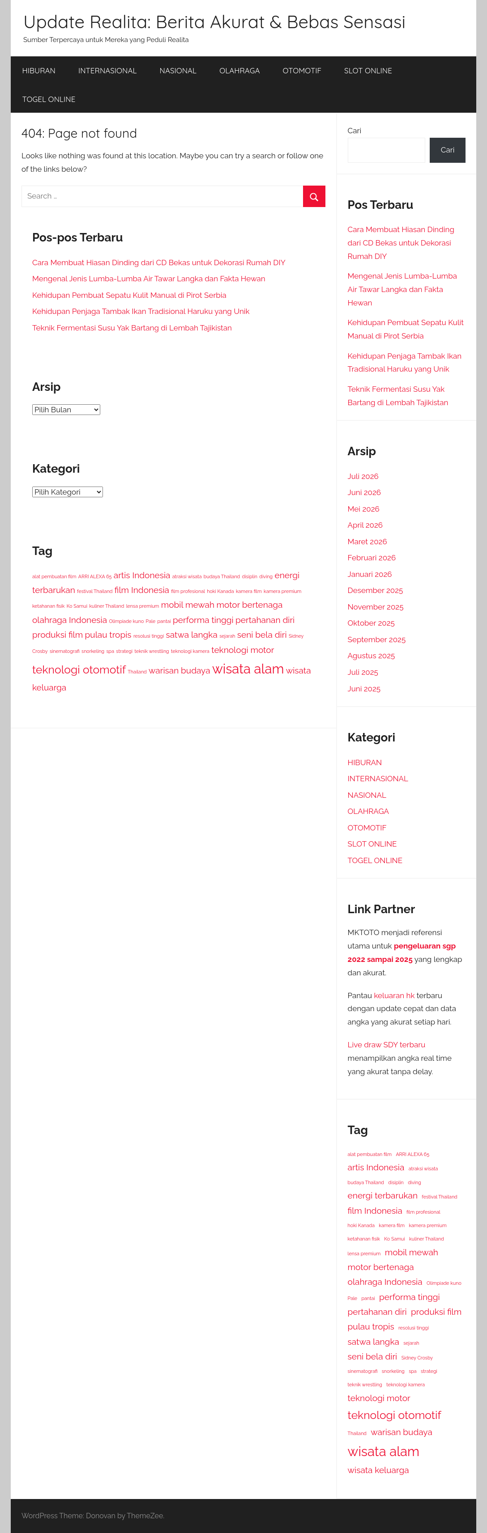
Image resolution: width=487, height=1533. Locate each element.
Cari (355, 130)
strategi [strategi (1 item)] (124, 651)
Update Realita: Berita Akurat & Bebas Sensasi (214, 21)
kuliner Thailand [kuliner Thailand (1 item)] (106, 606)
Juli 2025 (363, 672)
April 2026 (365, 525)
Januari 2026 (370, 574)
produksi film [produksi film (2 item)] (57, 634)
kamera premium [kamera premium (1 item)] (282, 591)
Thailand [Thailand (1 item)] (137, 671)
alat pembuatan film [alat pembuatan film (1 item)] (54, 576)
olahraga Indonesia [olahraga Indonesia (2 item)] (69, 620)
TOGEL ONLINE (49, 99)
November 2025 (376, 606)
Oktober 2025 (371, 622)
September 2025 (377, 639)
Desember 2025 (375, 590)
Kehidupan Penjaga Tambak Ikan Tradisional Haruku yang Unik (141, 311)
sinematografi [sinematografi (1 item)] (65, 651)
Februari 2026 (372, 557)
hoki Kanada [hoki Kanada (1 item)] (220, 591)
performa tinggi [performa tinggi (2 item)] (203, 620)
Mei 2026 (364, 508)
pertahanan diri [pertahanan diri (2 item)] (265, 620)
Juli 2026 (363, 476)
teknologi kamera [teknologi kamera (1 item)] (190, 651)
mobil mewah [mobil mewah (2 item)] (187, 605)
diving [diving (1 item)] (266, 576)
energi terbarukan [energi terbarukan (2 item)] (383, 1195)
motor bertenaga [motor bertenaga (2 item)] (249, 605)
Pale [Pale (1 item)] (151, 621)
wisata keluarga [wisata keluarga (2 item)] (378, 1470)
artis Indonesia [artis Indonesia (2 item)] (142, 575)
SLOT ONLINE (368, 70)
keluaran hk (394, 995)
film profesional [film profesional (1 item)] (188, 591)
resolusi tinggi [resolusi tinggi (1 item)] (148, 636)
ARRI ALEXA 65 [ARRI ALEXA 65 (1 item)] (95, 576)
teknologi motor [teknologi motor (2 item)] (242, 650)
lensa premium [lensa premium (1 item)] (142, 606)
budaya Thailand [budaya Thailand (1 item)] (222, 576)
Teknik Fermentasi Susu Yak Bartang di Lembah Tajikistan (132, 327)
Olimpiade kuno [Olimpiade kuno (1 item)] (126, 621)
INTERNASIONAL (107, 70)
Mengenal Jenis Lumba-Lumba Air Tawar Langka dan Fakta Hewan (148, 278)
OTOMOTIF (302, 70)
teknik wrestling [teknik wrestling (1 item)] (151, 651)
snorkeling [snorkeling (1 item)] (92, 651)
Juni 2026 (364, 492)
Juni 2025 (364, 688)
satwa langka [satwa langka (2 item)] (192, 634)
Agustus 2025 (371, 655)
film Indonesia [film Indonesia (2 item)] (142, 590)
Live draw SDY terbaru (387, 1044)
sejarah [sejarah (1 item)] (227, 636)
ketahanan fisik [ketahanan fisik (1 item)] (48, 606)
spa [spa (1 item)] (110, 651)
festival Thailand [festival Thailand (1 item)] (94, 591)
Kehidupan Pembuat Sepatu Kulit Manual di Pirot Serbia (129, 295)
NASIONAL (178, 70)
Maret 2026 (367, 541)
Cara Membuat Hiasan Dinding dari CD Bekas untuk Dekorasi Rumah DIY (159, 262)
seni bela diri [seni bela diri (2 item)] (262, 634)
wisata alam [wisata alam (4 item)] (248, 669)
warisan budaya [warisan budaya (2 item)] (179, 670)
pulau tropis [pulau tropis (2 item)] (108, 634)
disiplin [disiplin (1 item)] (249, 576)
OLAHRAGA (239, 70)
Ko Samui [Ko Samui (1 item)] (77, 606)
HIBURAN (39, 70)
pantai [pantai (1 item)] (164, 621)
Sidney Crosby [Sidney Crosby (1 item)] (417, 1357)
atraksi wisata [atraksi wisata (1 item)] (187, 576)
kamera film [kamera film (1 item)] (249, 591)
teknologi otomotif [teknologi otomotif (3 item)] (79, 669)
